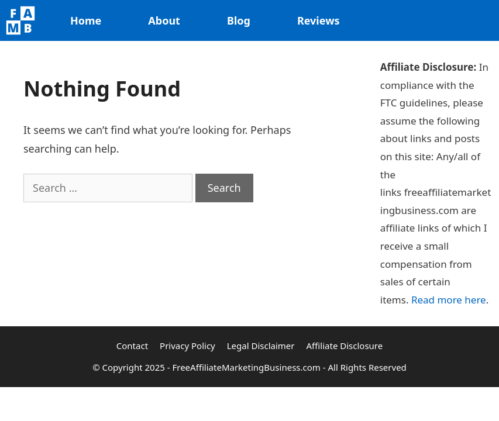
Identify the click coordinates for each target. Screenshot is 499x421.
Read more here (448, 299)
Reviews (318, 20)
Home (85, 20)
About (164, 20)
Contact (132, 345)
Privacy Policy (187, 345)
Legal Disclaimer (261, 345)
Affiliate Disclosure (345, 345)
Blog (238, 20)
